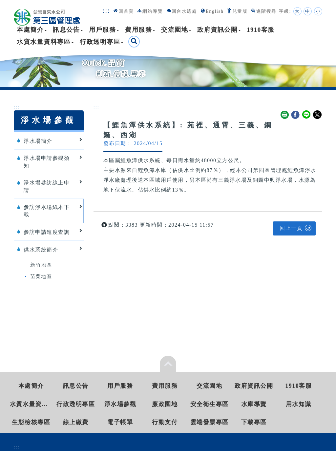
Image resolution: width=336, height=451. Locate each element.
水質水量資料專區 (45, 41)
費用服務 (140, 29)
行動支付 (165, 422)
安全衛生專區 (209, 404)
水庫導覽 (254, 404)
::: (106, 10)
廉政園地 (165, 404)
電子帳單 (120, 422)
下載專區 (254, 422)
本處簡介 (32, 29)
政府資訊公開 (219, 29)
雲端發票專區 (209, 422)
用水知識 (298, 404)
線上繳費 (76, 422)
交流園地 (176, 29)
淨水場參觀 (120, 404)
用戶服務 (104, 29)
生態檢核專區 (31, 422)
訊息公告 (68, 29)
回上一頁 (291, 228)
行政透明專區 (101, 41)
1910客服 (261, 29)
